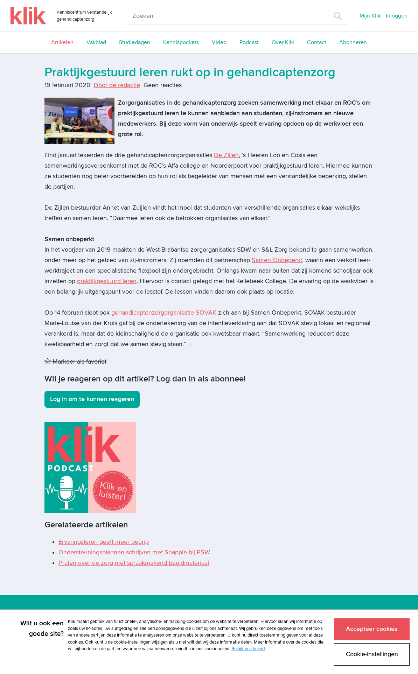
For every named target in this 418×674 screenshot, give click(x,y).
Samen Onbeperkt (277, 260)
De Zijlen (226, 155)
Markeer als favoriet (75, 361)
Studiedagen (134, 42)
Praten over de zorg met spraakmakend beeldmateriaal (133, 563)
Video (219, 42)
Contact (316, 42)
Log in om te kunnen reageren (92, 399)
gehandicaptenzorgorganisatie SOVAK (163, 312)
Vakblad (96, 42)
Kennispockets (181, 42)
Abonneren (353, 42)
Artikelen (62, 42)
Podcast (249, 42)
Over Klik (283, 42)
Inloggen (396, 15)
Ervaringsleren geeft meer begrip (103, 542)
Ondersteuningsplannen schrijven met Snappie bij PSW (134, 552)
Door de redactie (117, 85)
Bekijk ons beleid (248, 648)
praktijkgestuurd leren (107, 281)
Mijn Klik (370, 15)
